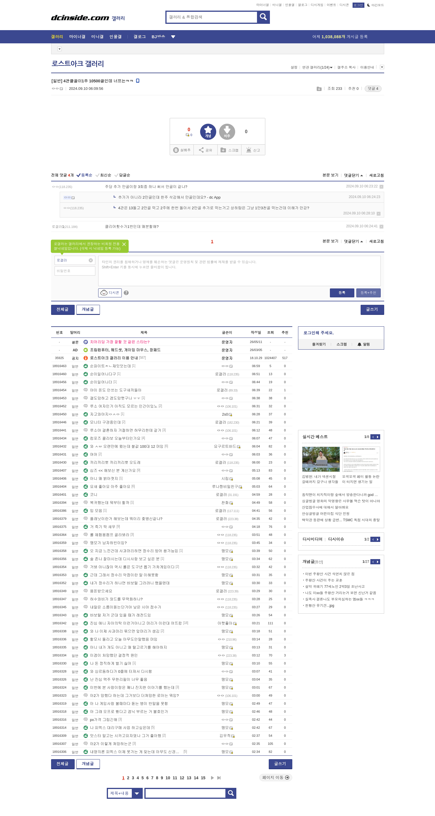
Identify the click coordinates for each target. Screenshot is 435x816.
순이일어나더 (98, 382)
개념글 (88, 309)
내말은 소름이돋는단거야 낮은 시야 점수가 (122, 607)
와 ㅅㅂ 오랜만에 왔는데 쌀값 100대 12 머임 (123, 446)
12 (182, 778)
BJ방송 (158, 36)
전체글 (63, 309)
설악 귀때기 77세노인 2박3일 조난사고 (335, 587)
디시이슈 (336, 539)
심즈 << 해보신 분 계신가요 (110, 470)
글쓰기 (372, 309)
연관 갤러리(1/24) (317, 67)
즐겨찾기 (319, 344)
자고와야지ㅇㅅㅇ (102, 414)
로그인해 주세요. (318, 333)
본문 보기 (330, 175)
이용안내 (367, 67)
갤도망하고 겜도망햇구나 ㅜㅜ (112, 398)
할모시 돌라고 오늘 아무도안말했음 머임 (120, 639)
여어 (90, 454)
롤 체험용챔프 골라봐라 (106, 535)
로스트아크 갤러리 (78, 64)
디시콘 (344, 5)
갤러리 (57, 36)
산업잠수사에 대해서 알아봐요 (325, 507)
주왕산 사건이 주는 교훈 (324, 580)
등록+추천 (368, 293)
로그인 (358, 5)
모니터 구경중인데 (102, 422)
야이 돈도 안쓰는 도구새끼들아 (113, 390)
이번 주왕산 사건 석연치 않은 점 (330, 574)
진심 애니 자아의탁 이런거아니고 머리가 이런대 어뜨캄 (133, 623)
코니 (90, 495)
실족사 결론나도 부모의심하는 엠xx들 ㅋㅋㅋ (339, 599)
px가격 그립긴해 (100, 720)
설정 (294, 67)
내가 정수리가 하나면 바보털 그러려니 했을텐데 (127, 583)
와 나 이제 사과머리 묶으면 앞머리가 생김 (122, 631)
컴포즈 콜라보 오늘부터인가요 (112, 438)
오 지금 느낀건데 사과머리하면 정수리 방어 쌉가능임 (131, 551)
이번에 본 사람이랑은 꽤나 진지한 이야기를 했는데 (129, 687)
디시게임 (317, 5)
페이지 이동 (275, 777)
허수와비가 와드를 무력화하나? (113, 599)
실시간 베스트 (315, 437)
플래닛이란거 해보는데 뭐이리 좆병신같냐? (123, 519)
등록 (342, 293)
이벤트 (331, 5)
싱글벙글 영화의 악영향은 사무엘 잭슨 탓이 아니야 (341, 501)
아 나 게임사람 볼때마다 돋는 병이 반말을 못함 (126, 703)
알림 (363, 344)
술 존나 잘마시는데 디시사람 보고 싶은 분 (122, 559)
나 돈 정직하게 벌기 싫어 (107, 663)
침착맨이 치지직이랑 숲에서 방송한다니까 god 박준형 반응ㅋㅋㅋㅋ (341, 495)
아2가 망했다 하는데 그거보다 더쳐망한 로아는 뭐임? (131, 695)
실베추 (182, 150)
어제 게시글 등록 (340, 36)
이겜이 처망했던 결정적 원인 (111, 655)
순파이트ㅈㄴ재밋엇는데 (107, 366)
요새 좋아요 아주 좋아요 (107, 486)
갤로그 (303, 5)
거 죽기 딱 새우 (99, 527)
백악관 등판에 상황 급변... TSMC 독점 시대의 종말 (341, 520)
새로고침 (376, 175)
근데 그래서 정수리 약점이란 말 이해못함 (121, 575)
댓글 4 (373, 88)
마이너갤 (262, 5)
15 (203, 778)
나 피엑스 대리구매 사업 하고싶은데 (117, 728)
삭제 (381, 187)
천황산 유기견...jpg (319, 606)
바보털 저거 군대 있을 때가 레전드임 (117, 615)
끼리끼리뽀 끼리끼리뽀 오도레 (112, 462)
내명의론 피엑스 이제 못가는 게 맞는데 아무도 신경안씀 (133, 752)
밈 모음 (93, 511)
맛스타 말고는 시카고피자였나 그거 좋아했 (122, 736)
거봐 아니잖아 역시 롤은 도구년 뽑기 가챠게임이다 (129, 567)
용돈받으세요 (98, 591)
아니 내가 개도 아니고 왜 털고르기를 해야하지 (125, 647)
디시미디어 (313, 539)
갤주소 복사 (346, 67)
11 (175, 778)
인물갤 (290, 5)
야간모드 (375, 5)
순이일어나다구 (100, 374)
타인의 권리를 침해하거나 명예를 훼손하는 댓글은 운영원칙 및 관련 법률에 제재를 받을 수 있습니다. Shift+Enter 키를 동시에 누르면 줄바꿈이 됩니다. (179, 264)
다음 (212, 778)
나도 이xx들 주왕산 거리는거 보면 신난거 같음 (340, 593)
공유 (205, 150)
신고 (253, 150)
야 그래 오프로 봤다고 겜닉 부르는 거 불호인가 (126, 712)
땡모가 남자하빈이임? (105, 543)
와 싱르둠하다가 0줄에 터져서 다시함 (118, 671)
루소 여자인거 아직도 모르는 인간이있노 (120, 406)
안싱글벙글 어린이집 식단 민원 (326, 514)
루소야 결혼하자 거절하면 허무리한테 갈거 (122, 430)
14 (196, 778)
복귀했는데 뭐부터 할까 (106, 503)
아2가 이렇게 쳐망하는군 (107, 744)
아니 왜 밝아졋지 (101, 478)
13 (189, 778)
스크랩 (319, 88)
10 (168, 778)
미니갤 (277, 5)
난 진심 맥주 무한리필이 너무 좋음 (115, 679)
